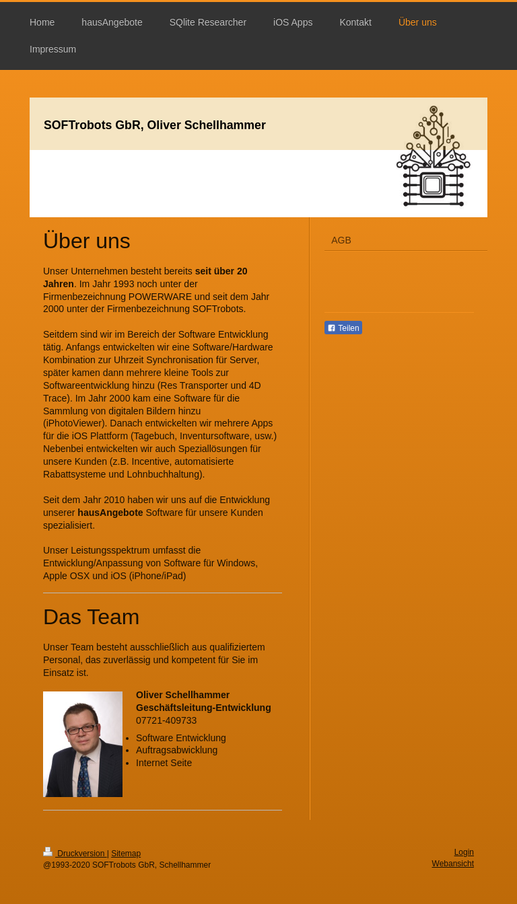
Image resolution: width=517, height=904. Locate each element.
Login (464, 852)
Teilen (343, 328)
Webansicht (453, 863)
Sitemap (126, 853)
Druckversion (75, 853)
